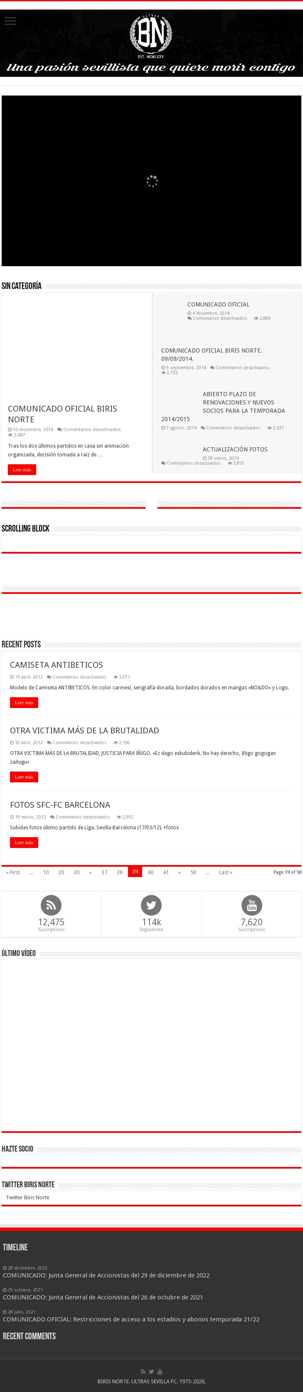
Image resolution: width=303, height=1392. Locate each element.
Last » (225, 872)
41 (166, 872)
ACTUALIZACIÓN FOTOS (235, 449)
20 (61, 872)
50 (193, 872)
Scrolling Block (25, 529)
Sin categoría (22, 287)
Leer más (22, 470)
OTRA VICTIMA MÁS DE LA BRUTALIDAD (84, 730)
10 (46, 872)
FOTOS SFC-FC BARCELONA (60, 805)
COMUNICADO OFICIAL (218, 304)
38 (120, 872)
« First (13, 872)
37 (104, 872)
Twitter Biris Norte (28, 1185)
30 (76, 872)
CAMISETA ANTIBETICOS (56, 665)
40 (150, 872)
